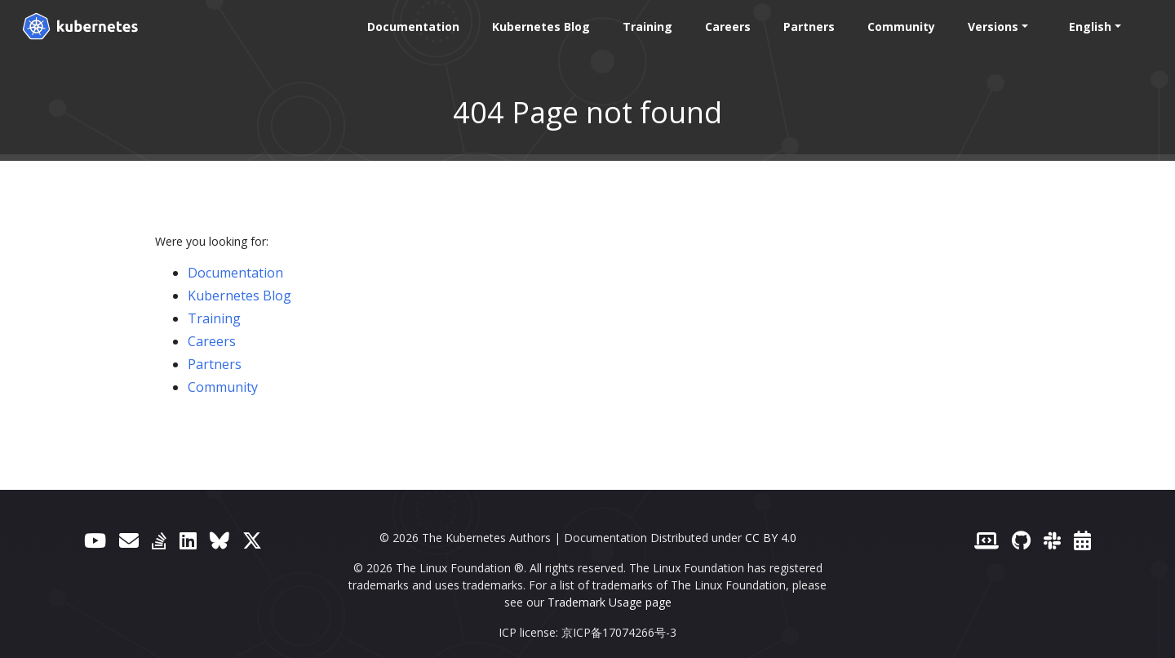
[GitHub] (1021, 540)
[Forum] (129, 540)
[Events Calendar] (1082, 540)
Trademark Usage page (610, 602)
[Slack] (1052, 540)
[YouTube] (95, 540)
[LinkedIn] (188, 540)
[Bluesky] (219, 540)
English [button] (1088, 26)
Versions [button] (991, 26)
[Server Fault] (159, 540)
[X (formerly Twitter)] (252, 540)
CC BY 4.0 (770, 537)
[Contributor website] (986, 540)
